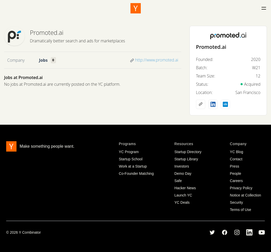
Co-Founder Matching (136, 173)
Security (236, 202)
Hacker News (185, 188)
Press (234, 166)
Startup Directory (187, 152)
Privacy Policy (241, 188)
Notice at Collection (245, 195)
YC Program (129, 152)
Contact (236, 159)
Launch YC (183, 195)
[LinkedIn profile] (213, 104)
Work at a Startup (133, 166)
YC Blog (236, 152)
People (235, 173)
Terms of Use (240, 210)
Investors (181, 166)
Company (15, 60)
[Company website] (200, 104)
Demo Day (182, 173)
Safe (178, 181)
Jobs (43, 60)
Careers (236, 181)
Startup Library (186, 159)
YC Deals (182, 202)
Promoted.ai (46, 32)
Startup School (131, 159)
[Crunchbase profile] (225, 104)
